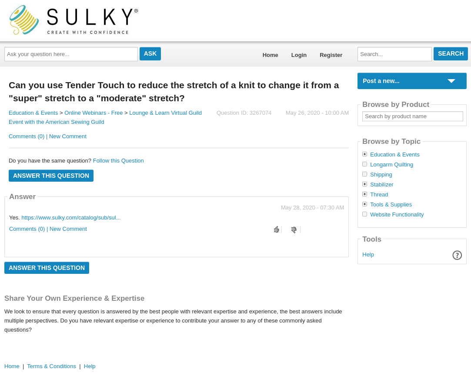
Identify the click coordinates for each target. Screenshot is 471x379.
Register (331, 55)
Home (270, 55)
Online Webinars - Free (93, 113)
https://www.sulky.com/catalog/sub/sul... (70, 217)
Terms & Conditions (51, 366)
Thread (379, 195)
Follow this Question (118, 160)
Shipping (381, 175)
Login (299, 55)
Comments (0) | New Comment (48, 136)
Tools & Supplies (391, 205)
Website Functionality (397, 215)
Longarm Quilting (391, 165)
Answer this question (51, 175)
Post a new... (381, 80)
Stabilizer (381, 185)
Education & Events (33, 113)
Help (368, 254)
